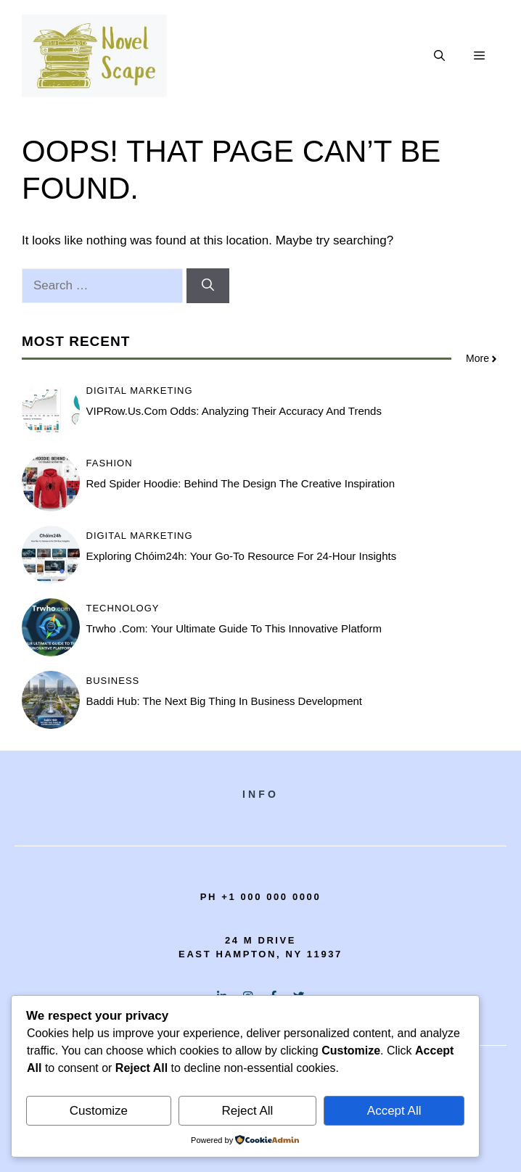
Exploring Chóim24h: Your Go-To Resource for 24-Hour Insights (241, 556)
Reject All (247, 1111)
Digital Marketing (139, 390)
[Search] (207, 285)
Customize (99, 1111)
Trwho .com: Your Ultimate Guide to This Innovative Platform (234, 628)
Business (113, 680)
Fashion (109, 463)
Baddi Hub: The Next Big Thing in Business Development (224, 701)
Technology (123, 608)
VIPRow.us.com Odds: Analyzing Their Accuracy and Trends (234, 411)
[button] (439, 56)
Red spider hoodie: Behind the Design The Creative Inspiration (240, 483)
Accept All (394, 1111)
